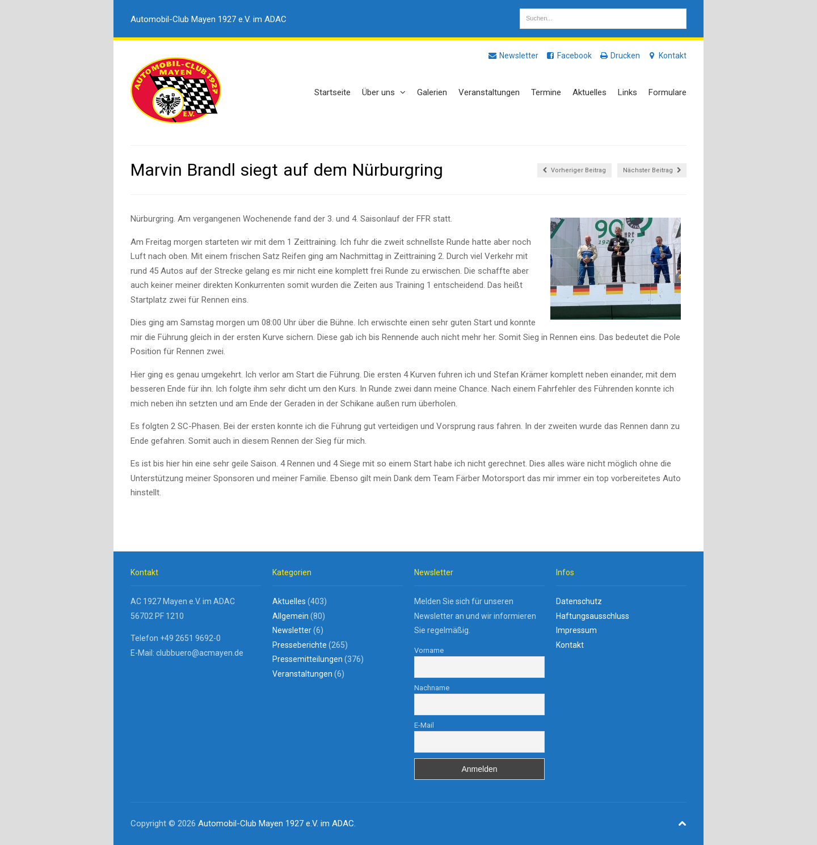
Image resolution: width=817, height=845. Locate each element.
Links (627, 92)
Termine (546, 92)
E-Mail (424, 725)
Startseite (332, 92)
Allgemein (290, 616)
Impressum (576, 630)
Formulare (667, 92)
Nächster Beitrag (652, 170)
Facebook (568, 55)
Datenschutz (579, 601)
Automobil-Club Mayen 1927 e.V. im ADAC (208, 19)
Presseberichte (299, 644)
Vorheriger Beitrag (574, 170)
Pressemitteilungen (307, 659)
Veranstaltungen (489, 92)
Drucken (619, 55)
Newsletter (512, 55)
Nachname (431, 687)
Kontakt (667, 55)
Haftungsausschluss (592, 616)
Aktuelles (589, 92)
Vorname (429, 650)
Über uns (384, 92)
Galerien (432, 92)
